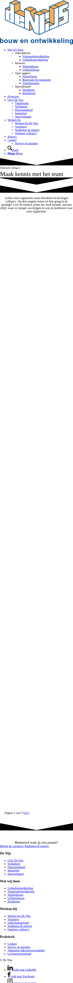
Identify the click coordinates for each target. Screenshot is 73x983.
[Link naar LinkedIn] (21, 969)
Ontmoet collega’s (18, 929)
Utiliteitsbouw (16, 898)
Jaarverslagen (15, 873)
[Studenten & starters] (36, 846)
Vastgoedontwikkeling (20, 891)
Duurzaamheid (16, 867)
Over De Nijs (15, 860)
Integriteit (13, 870)
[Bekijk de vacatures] (12, 846)
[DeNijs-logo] (36, 43)
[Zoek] (12, 150)
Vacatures (13, 919)
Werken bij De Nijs (19, 916)
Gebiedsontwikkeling (20, 888)
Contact (12, 943)
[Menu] (15, 153)
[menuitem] (40, 71)
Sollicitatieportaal (18, 922)
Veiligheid (13, 863)
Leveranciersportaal (19, 953)
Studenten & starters (19, 926)
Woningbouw (15, 894)
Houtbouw (13, 901)
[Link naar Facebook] (20, 976)
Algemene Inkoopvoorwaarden (26, 950)
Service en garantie (19, 947)
